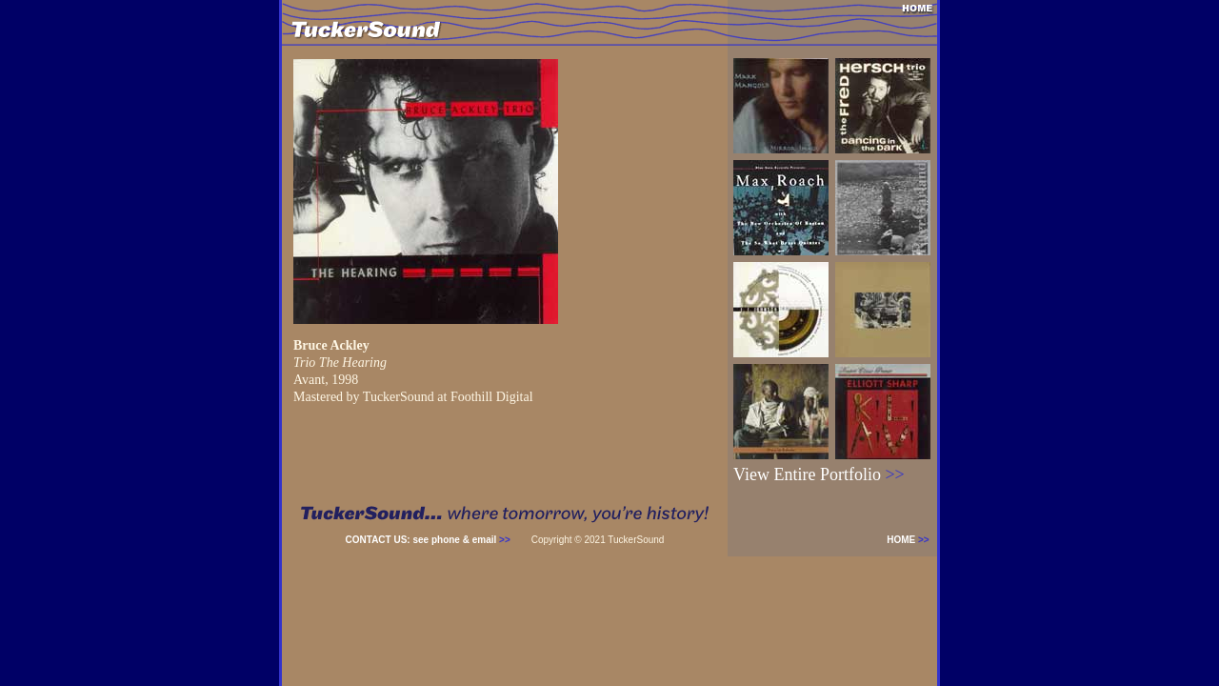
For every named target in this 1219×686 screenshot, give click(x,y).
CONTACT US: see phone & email (428, 540)
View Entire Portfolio (819, 474)
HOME (912, 540)
